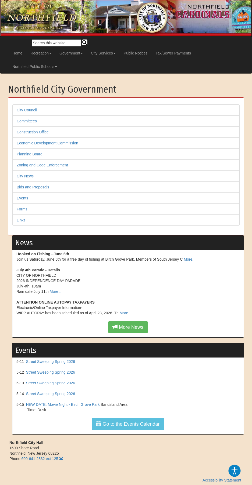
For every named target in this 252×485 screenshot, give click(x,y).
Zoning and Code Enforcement (42, 165)
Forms (22, 209)
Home (17, 53)
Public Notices (136, 53)
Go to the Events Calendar (127, 424)
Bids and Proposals (33, 187)
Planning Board (29, 154)
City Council (27, 110)
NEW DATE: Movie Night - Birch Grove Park (63, 404)
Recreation (40, 53)
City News (25, 176)
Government (71, 53)
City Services (103, 53)
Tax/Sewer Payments (173, 53)
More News (128, 327)
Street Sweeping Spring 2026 (50, 361)
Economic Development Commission (47, 143)
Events (22, 198)
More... (190, 259)
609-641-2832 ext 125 (39, 459)
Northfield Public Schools (34, 66)
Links (21, 220)
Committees (27, 121)
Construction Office (33, 132)
